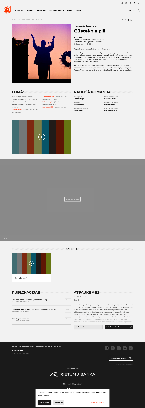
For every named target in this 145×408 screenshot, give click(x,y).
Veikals (78, 10)
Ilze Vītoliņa (78, 110)
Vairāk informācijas (99, 403)
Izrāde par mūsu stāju (21, 319)
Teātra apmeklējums (56, 10)
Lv (130, 10)
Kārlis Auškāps (79, 104)
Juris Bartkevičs (48, 96)
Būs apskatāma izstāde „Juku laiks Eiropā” (30, 300)
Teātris (69, 10)
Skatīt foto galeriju (72, 199)
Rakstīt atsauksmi (119, 327)
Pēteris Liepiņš (47, 102)
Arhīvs (14, 347)
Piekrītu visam (44, 402)
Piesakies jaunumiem (121, 358)
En (133, 10)
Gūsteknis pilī (21, 278)
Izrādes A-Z (18, 10)
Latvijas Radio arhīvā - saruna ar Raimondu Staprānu (35, 309)
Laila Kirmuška (109, 104)
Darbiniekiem (17, 350)
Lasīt (68, 300)
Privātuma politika (44, 347)
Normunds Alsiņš (110, 110)
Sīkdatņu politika (26, 347)
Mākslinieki (41, 10)
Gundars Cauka (110, 98)
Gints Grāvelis (17, 109)
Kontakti (57, 347)
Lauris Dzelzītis (48, 107)
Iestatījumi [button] (59, 402)
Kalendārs (30, 10)
